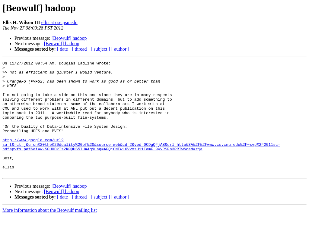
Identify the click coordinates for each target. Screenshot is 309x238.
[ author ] (120, 49)
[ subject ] (100, 49)
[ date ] (64, 49)
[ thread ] (81, 49)
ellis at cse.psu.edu (59, 22)
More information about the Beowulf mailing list (49, 232)
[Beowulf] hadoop (69, 38)
